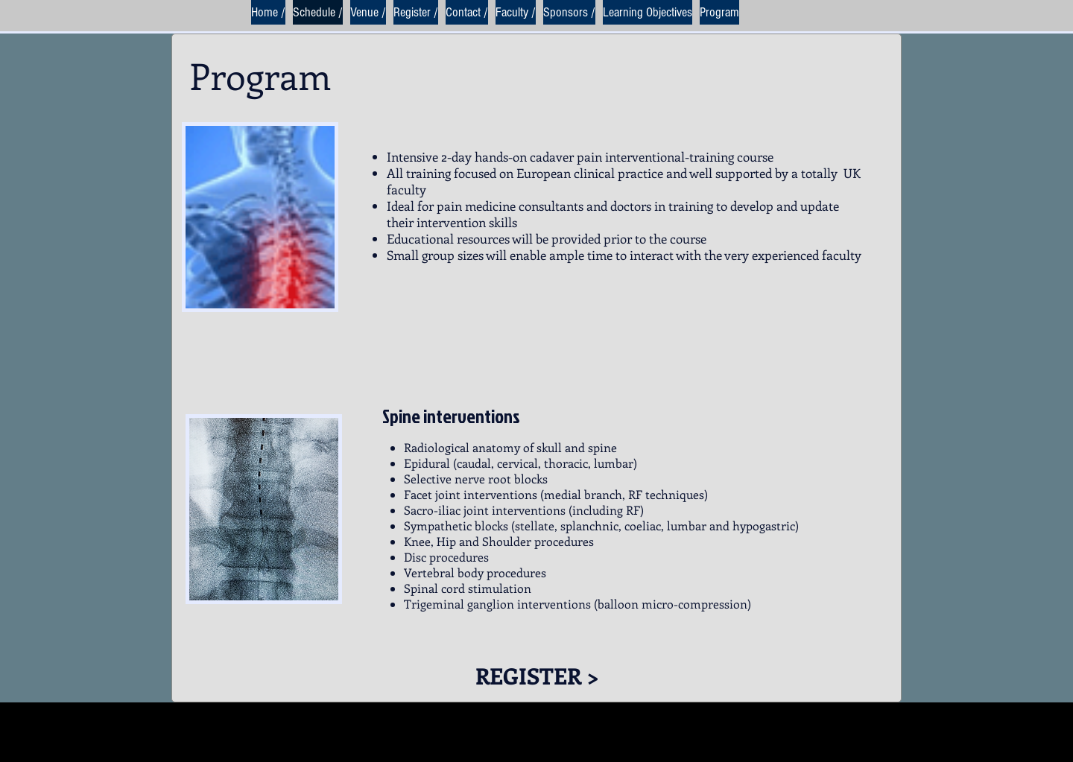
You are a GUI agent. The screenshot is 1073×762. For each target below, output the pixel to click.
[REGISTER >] (537, 675)
